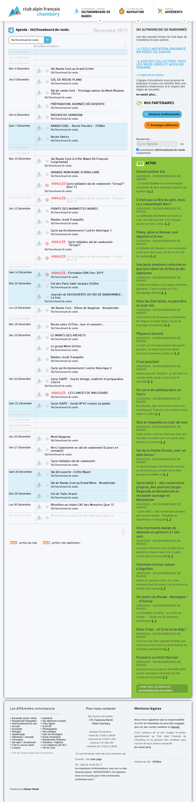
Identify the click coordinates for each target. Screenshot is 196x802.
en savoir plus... (146, 94)
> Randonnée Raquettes (23, 720)
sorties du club (23, 542)
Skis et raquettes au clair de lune (162, 422)
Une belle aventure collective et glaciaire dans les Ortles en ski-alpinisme (161, 269)
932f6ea (157, 761)
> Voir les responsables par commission (31, 752)
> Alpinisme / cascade (22, 737)
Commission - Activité (93, 12)
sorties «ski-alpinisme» (61, 542)
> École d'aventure (50, 737)
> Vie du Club (47, 747)
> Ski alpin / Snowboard (23, 742)
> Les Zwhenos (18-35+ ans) (56, 745)
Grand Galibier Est (150, 172)
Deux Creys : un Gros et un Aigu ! (161, 629)
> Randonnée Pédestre (53, 739)
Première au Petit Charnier (157, 657)
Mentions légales (147, 708)
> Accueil (15, 726)
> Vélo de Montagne (51, 734)
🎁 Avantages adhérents (162, 125)
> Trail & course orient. (22, 745)
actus (150, 163)
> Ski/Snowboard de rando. (25, 723)
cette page (96, 759)
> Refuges (15, 731)
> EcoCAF (46, 726)
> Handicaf (46, 718)
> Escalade (16, 728)
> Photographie (48, 728)
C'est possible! (147, 362)
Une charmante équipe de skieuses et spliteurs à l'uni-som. (158, 532)
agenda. (175, 727)
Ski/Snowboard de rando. (25, 39)
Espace (173, 10)
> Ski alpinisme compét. (53, 720)
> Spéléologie (17, 734)
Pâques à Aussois (149, 334)
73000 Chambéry (100, 723)
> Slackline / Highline (51, 742)
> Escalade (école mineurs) (25, 718)
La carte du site (134, 10)
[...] (150, 191)
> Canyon (15, 747)
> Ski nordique (48, 731)
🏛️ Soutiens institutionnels (162, 114)
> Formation (16, 739)
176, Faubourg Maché (101, 719)
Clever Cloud (31, 789)
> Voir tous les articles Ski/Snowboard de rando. (155, 689)
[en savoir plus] (142, 747)
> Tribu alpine (47, 723)
